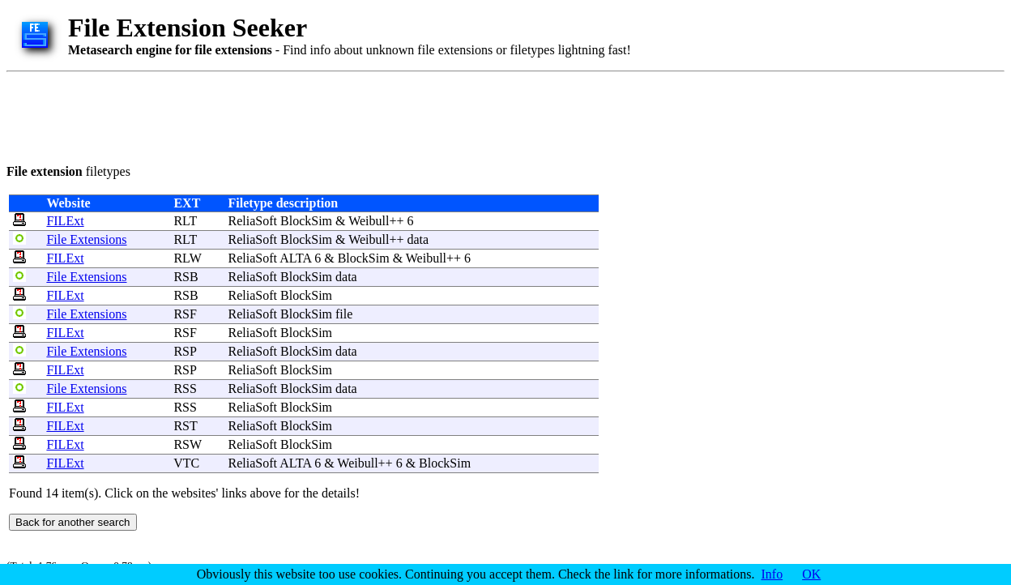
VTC (186, 463)
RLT (184, 221)
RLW (187, 258)
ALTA (295, 258)
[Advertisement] (301, 115)
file (343, 314)
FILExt (64, 221)
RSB (185, 277)
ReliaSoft (252, 221)
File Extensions (86, 239)
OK (811, 574)
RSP (184, 351)
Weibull (368, 221)
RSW (187, 444)
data (418, 239)
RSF (184, 314)
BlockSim (306, 221)
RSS (184, 388)
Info (772, 574)
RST (185, 426)
